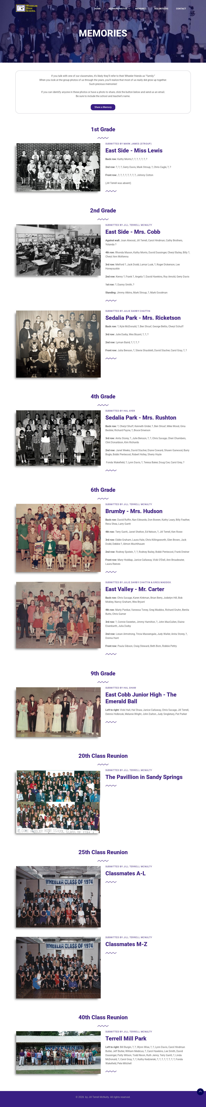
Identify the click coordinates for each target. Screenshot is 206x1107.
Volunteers (161, 8)
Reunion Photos (118, 8)
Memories (140, 8)
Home (97, 8)
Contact (181, 8)
